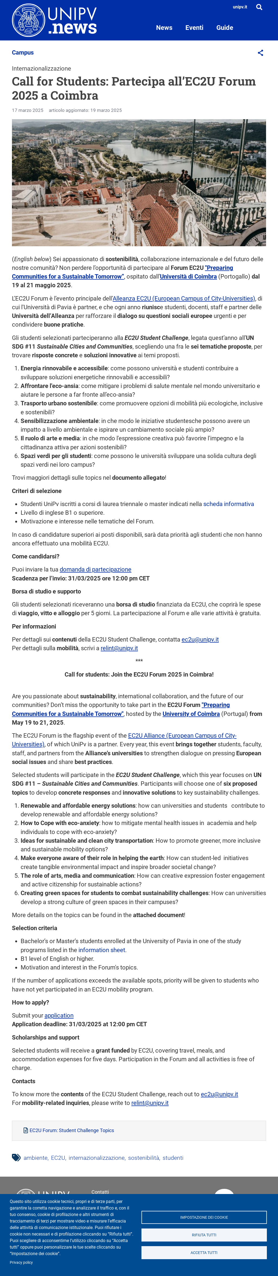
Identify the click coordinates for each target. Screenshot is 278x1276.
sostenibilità (143, 1158)
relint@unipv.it (119, 648)
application (59, 1015)
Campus (23, 52)
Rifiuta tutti (204, 1235)
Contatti (100, 1192)
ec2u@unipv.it (200, 639)
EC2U (58, 1158)
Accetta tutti (204, 1252)
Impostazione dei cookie (204, 1217)
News (164, 27)
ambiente (36, 1158)
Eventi (194, 27)
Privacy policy (21, 1262)
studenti (173, 1158)
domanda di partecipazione (95, 569)
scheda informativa (228, 504)
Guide (224, 27)
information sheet (101, 950)
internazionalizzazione (97, 1158)
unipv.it (240, 7)
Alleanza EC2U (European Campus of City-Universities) (184, 298)
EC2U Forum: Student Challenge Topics (72, 1130)
